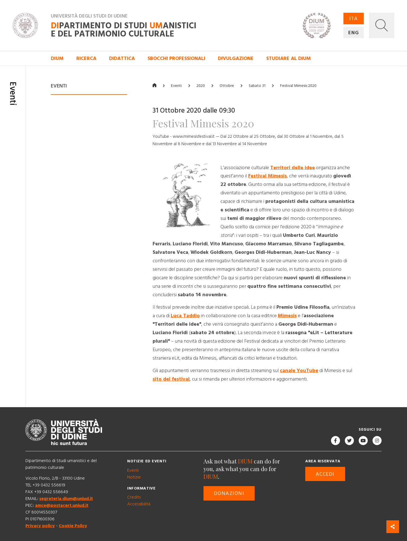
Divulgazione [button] (236, 58)
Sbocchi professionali (176, 58)
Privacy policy (40, 526)
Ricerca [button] (86, 58)
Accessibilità (138, 504)
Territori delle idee (292, 167)
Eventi (176, 86)
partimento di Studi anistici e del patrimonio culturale (123, 30)
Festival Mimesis (267, 176)
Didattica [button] (122, 58)
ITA (353, 18)
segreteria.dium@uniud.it (66, 498)
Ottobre (227, 86)
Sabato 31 (257, 86)
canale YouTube (299, 370)
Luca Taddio (185, 315)
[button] (381, 25)
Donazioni (229, 493)
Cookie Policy (73, 526)
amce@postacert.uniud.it (61, 505)
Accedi (325, 474)
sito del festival (171, 379)
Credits (134, 497)
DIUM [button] (57, 58)
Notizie (134, 477)
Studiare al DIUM (288, 58)
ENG (353, 32)
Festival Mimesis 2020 (298, 86)
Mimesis (287, 315)
